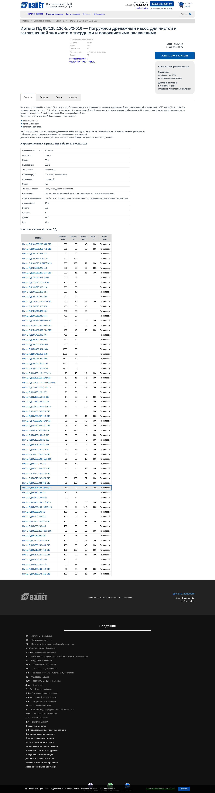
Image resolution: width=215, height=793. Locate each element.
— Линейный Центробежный (41, 664)
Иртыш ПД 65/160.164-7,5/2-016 (36, 502)
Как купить (44, 97)
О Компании (99, 14)
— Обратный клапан (37, 718)
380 (94, 244)
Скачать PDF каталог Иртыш (82, 62)
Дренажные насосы (42, 21)
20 (76, 282)
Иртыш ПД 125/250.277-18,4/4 (35, 277)
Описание (28, 97)
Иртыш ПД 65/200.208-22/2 (34, 516)
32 (76, 268)
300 (65, 325)
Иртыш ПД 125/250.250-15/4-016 (36, 273)
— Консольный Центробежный (42, 669)
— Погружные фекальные (39, 636)
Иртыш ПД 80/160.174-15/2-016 (36, 574)
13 (66, 373)
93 (66, 507)
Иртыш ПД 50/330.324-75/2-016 (36, 483)
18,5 (85, 507)
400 (65, 297)
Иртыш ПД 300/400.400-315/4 (35, 363)
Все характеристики (78, 59)
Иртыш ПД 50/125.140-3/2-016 (35, 435)
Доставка (73, 97)
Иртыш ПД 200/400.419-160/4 (35, 344)
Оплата (59, 97)
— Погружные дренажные (39, 660)
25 (66, 387)
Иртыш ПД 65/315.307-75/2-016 (36, 550)
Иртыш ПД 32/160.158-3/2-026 (35, 402)
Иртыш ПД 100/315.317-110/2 (35, 258)
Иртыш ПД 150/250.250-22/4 (34, 292)
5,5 (85, 406)
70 (76, 340)
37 (86, 301)
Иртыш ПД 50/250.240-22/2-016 (36, 473)
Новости (86, 14)
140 (75, 258)
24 (76, 277)
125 (75, 263)
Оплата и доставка (54, 14)
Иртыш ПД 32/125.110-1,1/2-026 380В (39, 382)
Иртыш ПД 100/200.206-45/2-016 (36, 244)
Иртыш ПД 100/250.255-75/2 (34, 254)
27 (76, 564)
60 (76, 363)
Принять (184, 789)
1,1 (85, 373)
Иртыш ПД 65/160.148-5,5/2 (34, 497)
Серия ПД (60, 21)
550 (65, 344)
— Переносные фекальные (41, 648)
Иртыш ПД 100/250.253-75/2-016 (36, 249)
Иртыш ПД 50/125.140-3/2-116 (35, 445)
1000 (65, 349)
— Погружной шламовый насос (41, 693)
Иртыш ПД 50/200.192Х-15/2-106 (36, 459)
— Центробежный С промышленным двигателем (50, 673)
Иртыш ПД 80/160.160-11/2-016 (36, 569)
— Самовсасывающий (37, 677)
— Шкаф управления (37, 722)
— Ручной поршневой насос (39, 689)
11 (86, 263)
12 (66, 406)
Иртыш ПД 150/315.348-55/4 (34, 316)
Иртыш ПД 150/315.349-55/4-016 (36, 320)
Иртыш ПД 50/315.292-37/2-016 (36, 478)
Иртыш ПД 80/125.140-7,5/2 (34, 559)
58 (76, 531)
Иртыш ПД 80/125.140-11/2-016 (36, 555)
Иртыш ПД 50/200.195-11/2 (34, 464)
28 (76, 569)
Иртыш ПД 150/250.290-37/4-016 (36, 301)
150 (75, 483)
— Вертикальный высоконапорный (43, 681)
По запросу (105, 244)
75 (86, 249)
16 (76, 292)
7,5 (85, 421)
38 (76, 392)
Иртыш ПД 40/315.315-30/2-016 (36, 430)
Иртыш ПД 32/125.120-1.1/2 (34, 392)
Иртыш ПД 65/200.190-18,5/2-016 (37, 507)
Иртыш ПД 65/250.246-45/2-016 (36, 545)
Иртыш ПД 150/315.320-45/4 (34, 311)
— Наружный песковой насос (41, 701)
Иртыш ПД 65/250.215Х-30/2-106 (36, 531)
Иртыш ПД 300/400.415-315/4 (35, 368)
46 (66, 454)
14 (66, 397)
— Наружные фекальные (39, 640)
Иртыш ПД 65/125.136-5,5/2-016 (83, 21)
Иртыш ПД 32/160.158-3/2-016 (35, 397)
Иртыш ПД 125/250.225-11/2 (34, 268)
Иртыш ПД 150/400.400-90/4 (34, 335)
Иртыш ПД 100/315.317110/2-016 (37, 263)
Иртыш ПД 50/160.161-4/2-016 (35, 449)
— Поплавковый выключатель (41, 714)
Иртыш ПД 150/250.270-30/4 (34, 297)
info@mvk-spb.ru (142, 8)
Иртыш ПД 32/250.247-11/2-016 (36, 416)
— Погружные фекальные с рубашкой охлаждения (50, 644)
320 (65, 292)
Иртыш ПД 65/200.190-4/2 (33, 512)
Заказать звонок (161, 3)
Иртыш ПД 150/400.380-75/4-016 (36, 330)
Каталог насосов (33, 14)
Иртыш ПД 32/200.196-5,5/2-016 (36, 406)
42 (76, 330)
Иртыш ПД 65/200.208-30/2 (34, 526)
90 (76, 254)
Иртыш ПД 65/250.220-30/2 (34, 536)
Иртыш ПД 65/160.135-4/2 (33, 493)
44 (76, 454)
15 (76, 273)
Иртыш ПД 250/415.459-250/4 (35, 354)
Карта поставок (73, 14)
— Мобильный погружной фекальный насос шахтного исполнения (57, 656)
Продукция (107, 626)
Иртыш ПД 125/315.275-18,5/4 (35, 282)
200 (65, 244)
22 (86, 473)
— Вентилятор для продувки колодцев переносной (50, 709)
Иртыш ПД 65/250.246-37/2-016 (36, 540)
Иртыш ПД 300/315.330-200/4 (35, 359)
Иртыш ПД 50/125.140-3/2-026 (35, 440)
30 (86, 268)
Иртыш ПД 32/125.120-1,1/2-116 (36, 387)
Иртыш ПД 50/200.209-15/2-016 (36, 468)
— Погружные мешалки (38, 705)
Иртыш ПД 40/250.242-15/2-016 (36, 426)
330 (65, 340)
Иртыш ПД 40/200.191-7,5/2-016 (36, 421)
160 (65, 282)
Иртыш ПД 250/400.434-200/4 (35, 349)
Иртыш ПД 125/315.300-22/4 (34, 287)
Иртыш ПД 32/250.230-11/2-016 (36, 411)
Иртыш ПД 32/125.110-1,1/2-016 (36, 373)
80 (76, 249)
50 (76, 244)
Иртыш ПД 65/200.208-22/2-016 (36, 521)
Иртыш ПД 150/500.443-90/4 (34, 340)
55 (86, 320)
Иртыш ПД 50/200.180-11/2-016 (36, 454)
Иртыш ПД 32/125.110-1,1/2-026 (36, 378)
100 (65, 512)
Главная (25, 21)
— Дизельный (34, 685)
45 (86, 244)
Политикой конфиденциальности (161, 789)
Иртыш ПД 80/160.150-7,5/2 (34, 564)
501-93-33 (136, 5)
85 (66, 531)
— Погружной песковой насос (41, 697)
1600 (65, 359)
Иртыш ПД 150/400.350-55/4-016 (36, 325)
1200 (65, 363)
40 (76, 325)
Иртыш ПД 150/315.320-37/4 (34, 306)
